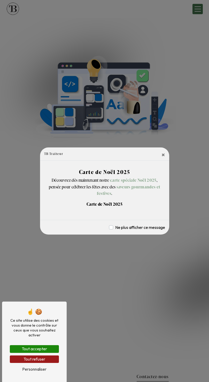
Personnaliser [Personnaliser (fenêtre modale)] (34, 369)
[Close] (163, 154)
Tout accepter (34, 348)
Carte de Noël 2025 (104, 204)
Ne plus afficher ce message (140, 227)
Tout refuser (34, 359)
